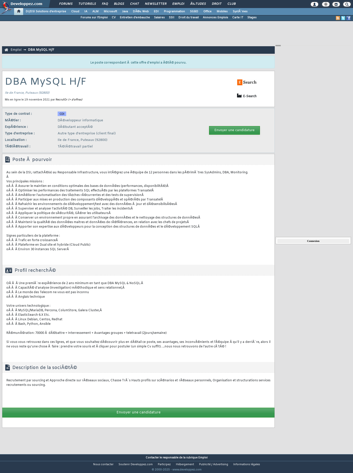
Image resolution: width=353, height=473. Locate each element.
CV (114, 17)
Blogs (119, 4)
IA (85, 11)
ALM (95, 11)
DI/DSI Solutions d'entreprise (46, 11)
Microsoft (110, 11)
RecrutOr (61, 99)
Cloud (75, 11)
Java (125, 11)
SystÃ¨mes (240, 11)
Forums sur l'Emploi (94, 17)
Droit (216, 4)
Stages (252, 17)
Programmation (174, 11)
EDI (156, 11)
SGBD (194, 11)
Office (207, 11)
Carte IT (237, 17)
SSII (171, 17)
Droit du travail (188, 17)
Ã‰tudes (198, 4)
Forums (66, 4)
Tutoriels (87, 4)
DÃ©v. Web (141, 11)
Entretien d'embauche (135, 17)
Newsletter (155, 4)
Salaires (159, 17)
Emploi (178, 4)
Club (231, 4)
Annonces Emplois (215, 17)
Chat (134, 4)
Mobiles (222, 11)
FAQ (104, 4)
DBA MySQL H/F (41, 50)
